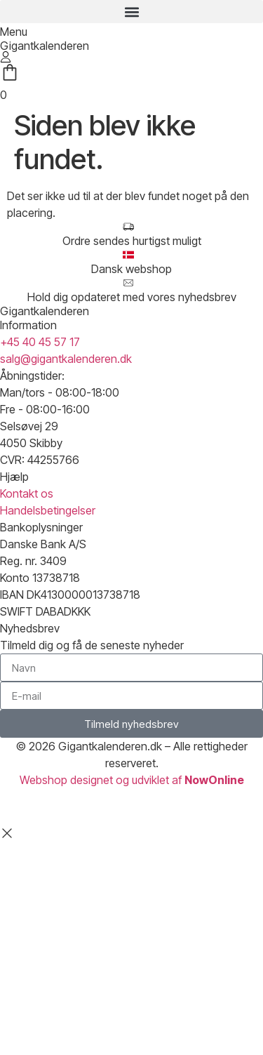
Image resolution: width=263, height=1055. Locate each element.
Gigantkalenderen (44, 46)
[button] (131, 11)
